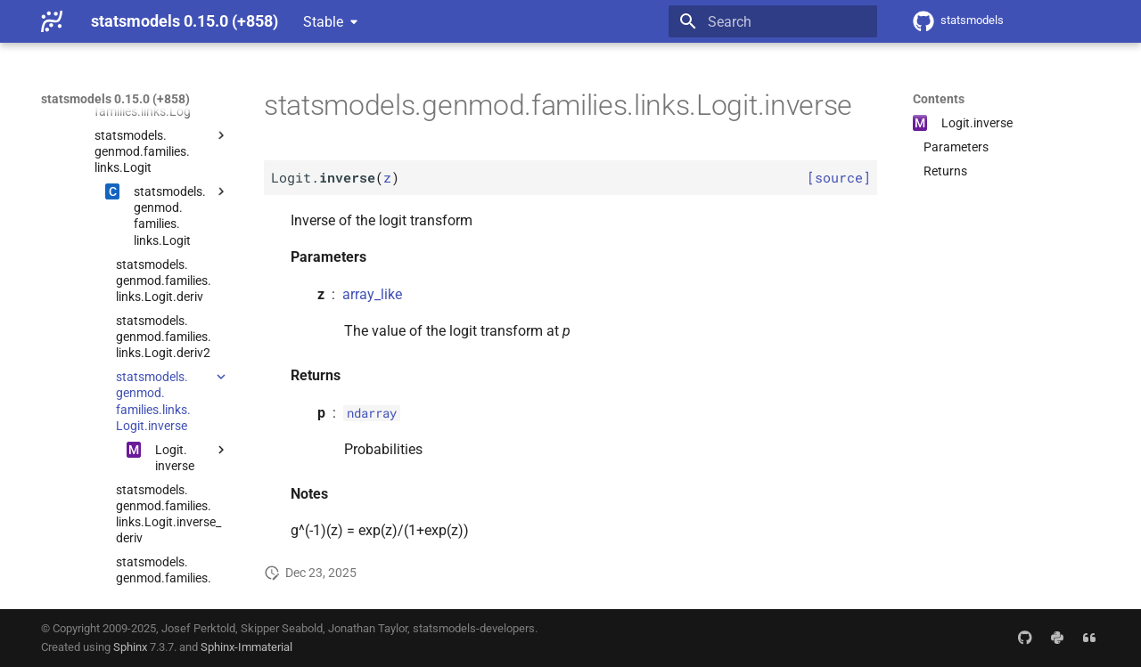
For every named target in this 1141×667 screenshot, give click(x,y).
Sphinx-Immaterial (246, 647)
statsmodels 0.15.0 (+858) (115, 99)
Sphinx (130, 647)
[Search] (773, 21)
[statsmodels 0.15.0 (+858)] (52, 21)
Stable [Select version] (323, 21)
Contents (939, 99)
